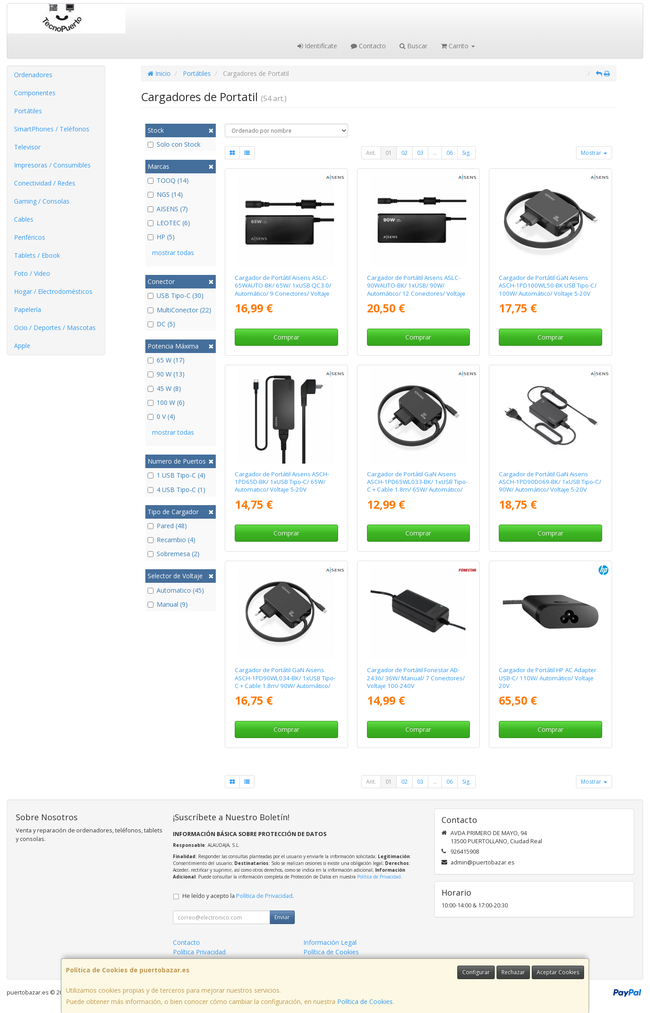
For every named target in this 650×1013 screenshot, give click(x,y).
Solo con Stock (174, 144)
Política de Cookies (365, 1001)
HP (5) (161, 236)
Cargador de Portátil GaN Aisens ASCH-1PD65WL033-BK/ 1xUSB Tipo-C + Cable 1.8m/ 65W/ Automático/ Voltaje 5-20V (417, 486)
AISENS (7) (168, 208)
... (435, 153)
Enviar (282, 917)
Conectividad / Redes (44, 183)
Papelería (27, 309)
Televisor (27, 147)
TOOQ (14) (168, 180)
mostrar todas (173, 252)
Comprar (286, 337)
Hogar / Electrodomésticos (53, 291)
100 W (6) (166, 402)
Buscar (413, 46)
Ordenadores (33, 74)
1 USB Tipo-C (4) (176, 475)
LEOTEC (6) (169, 222)
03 (420, 153)
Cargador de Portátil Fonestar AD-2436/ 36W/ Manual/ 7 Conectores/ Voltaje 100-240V (416, 678)
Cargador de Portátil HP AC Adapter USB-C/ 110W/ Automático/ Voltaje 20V (547, 678)
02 (404, 153)
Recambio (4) (171, 539)
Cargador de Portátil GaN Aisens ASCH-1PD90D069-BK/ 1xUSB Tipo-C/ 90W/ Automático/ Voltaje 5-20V (550, 482)
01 (388, 153)
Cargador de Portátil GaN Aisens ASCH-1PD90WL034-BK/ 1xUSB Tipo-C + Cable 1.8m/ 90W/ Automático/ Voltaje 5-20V (285, 681)
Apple (22, 345)
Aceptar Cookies (558, 972)
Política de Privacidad (379, 877)
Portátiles (28, 111)
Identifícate (317, 46)
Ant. (371, 153)
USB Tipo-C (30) (176, 295)
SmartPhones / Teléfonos (51, 129)
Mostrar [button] (594, 153)
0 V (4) (161, 416)
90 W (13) (166, 374)
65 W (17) (166, 360)
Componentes (35, 92)
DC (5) (161, 324)
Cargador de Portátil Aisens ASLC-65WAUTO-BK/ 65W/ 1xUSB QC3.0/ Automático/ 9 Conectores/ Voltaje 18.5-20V (283, 289)
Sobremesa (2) (174, 553)
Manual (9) (168, 604)
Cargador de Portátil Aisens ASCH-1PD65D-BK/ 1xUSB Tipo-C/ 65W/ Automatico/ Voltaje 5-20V (282, 482)
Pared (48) (167, 525)
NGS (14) (165, 194)
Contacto (368, 46)
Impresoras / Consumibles (52, 165)
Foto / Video (32, 273)
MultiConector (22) (179, 310)
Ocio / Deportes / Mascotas (55, 327)
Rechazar (513, 972)
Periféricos (29, 237)
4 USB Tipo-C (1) (176, 489)
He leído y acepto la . (238, 896)
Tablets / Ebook (37, 255)
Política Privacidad (199, 952)
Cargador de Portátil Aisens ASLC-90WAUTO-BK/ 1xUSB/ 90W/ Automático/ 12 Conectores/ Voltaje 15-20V (416, 289)
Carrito (458, 46)
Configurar (476, 972)
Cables (23, 219)
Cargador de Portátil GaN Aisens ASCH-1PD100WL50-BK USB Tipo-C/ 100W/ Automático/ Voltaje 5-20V (548, 285)
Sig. (466, 153)
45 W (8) (164, 388)
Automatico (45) (176, 590)
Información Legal (330, 942)
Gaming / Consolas (42, 201)
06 (449, 153)
